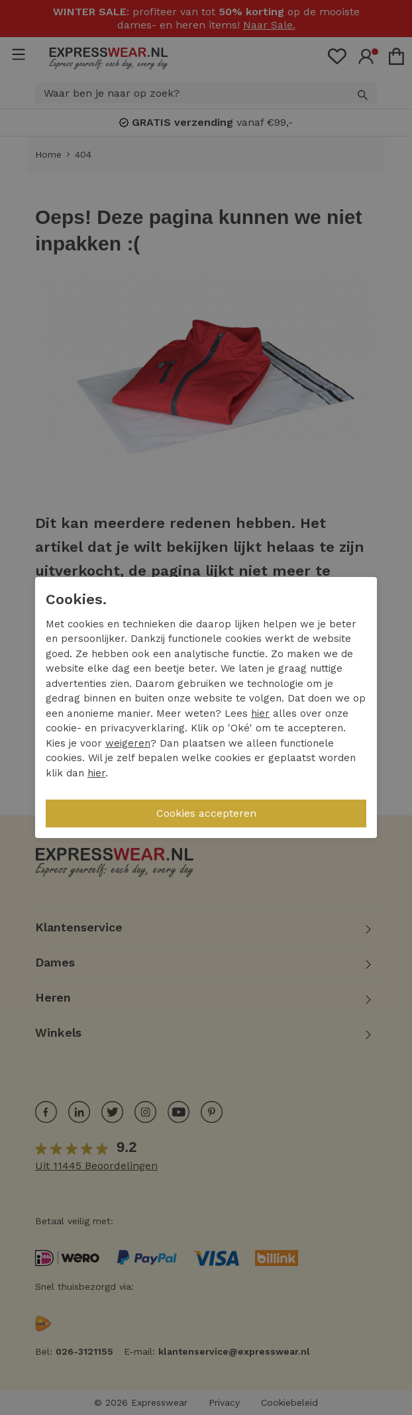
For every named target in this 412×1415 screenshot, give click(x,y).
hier (260, 713)
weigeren (127, 743)
